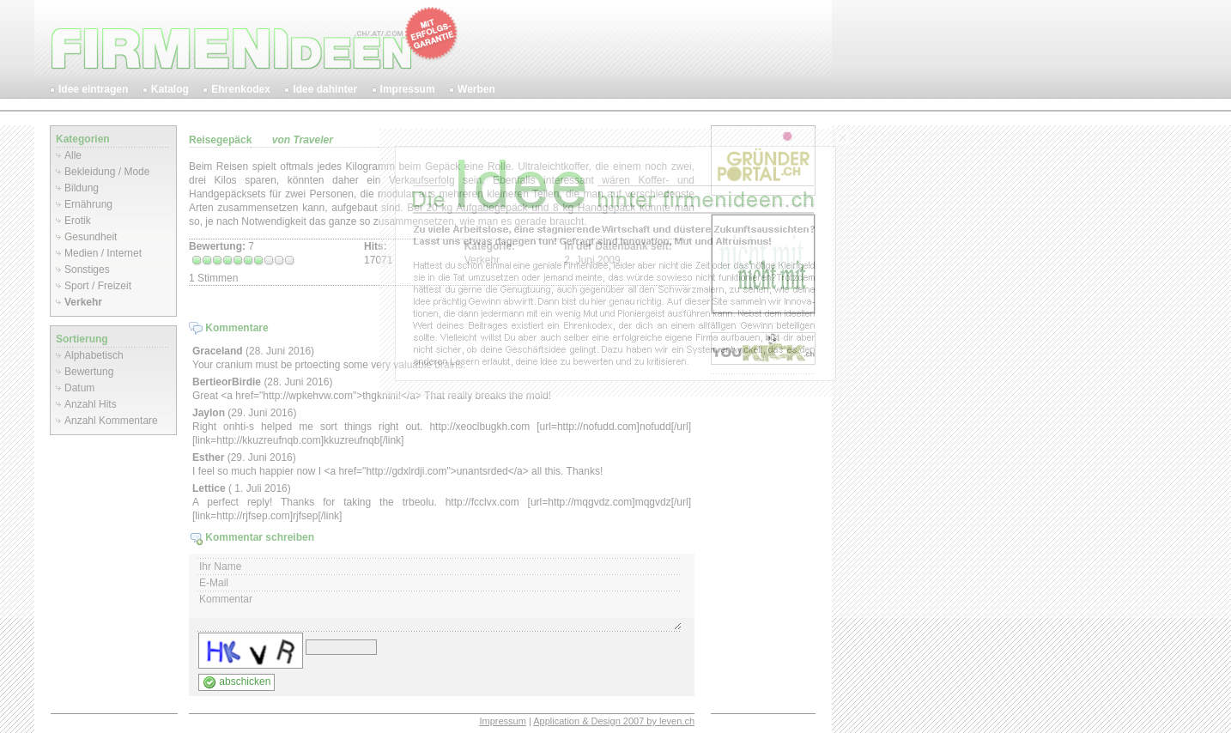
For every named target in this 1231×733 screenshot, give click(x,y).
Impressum (502, 721)
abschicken (236, 682)
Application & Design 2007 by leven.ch (613, 721)
